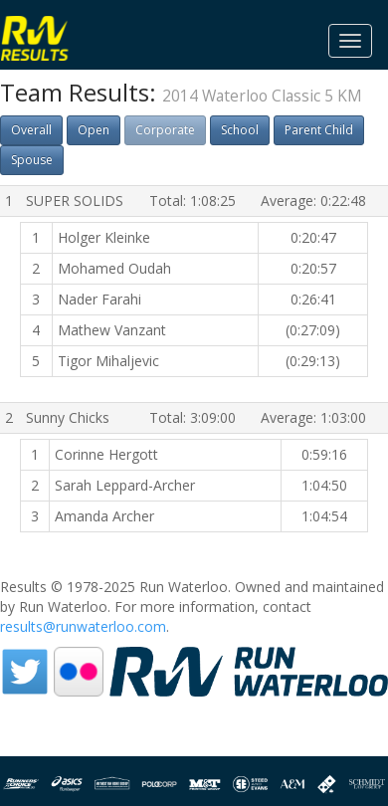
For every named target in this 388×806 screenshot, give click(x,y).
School (240, 129)
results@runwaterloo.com (83, 626)
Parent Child (319, 129)
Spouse (32, 159)
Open (93, 129)
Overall (31, 129)
